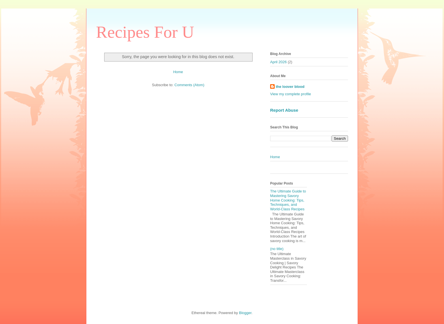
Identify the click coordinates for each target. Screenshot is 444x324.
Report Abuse (284, 110)
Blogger (245, 313)
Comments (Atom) (189, 85)
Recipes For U (145, 32)
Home (178, 72)
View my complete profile (290, 94)
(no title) (276, 249)
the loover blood (290, 86)
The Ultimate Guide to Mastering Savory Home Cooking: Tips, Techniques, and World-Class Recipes (288, 200)
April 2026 (278, 62)
